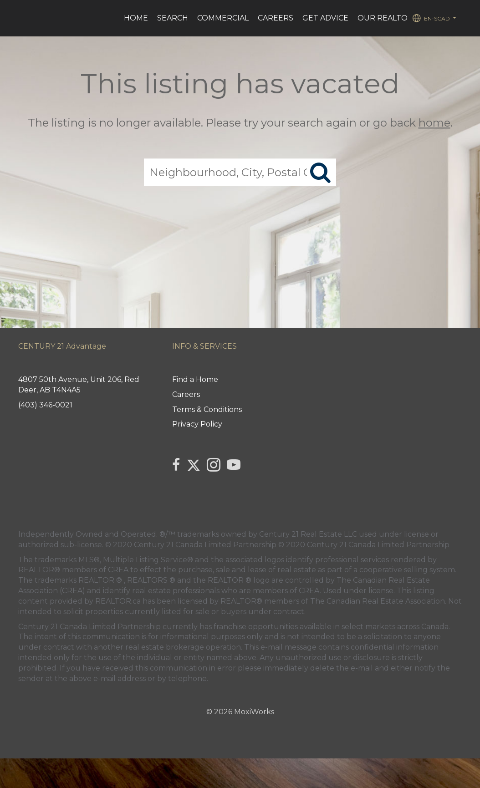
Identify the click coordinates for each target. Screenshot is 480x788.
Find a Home (195, 379)
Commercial (223, 18)
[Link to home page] (24, 18)
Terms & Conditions (207, 409)
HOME (136, 18)
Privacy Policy (197, 424)
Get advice (325, 18)
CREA (118, 569)
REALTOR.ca (118, 601)
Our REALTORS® (390, 18)
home (434, 122)
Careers (275, 18)
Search (172, 18)
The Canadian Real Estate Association (377, 601)
